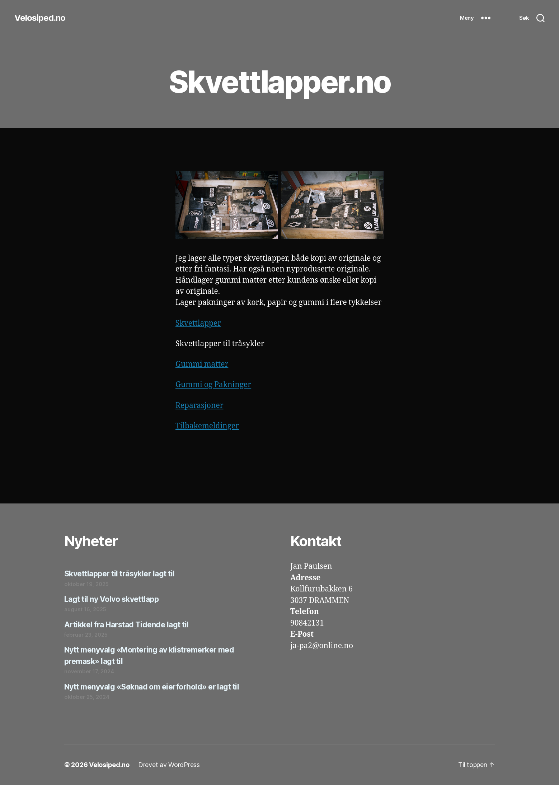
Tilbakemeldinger (207, 426)
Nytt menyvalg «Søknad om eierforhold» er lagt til (151, 686)
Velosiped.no (39, 18)
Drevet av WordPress (169, 764)
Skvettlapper (198, 323)
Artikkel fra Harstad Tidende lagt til (126, 624)
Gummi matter (201, 364)
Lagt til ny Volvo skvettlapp (111, 599)
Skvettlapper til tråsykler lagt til (119, 573)
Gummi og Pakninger (213, 385)
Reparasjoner (199, 405)
